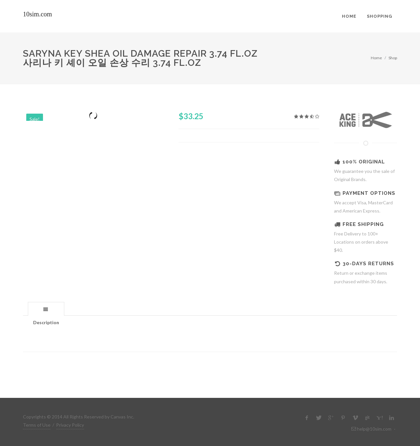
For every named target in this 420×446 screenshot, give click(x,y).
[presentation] (46, 309)
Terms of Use (37, 425)
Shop (392, 57)
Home (376, 57)
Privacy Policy (70, 425)
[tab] (46, 308)
